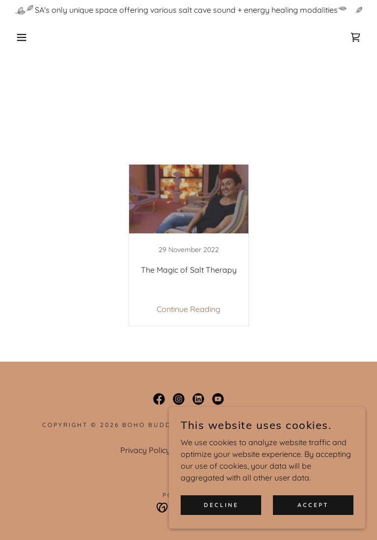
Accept (313, 505)
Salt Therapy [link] (210, 151)
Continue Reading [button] (188, 309)
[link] (355, 37)
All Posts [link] (159, 151)
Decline (221, 505)
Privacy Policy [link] (145, 450)
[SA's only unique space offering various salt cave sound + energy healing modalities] (188, 10)
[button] (19, 37)
